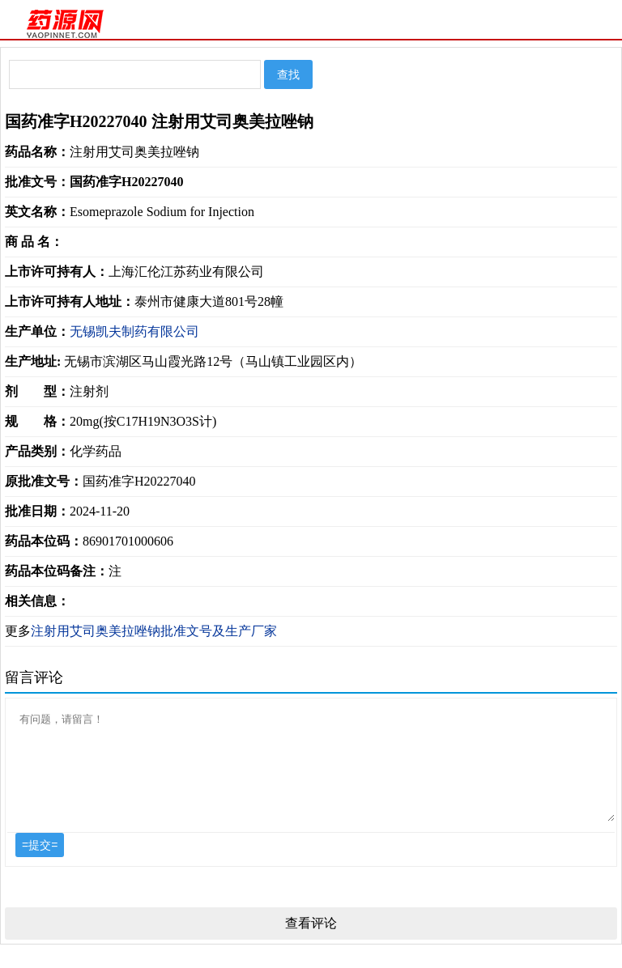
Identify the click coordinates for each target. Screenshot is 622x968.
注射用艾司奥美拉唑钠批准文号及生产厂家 (154, 631)
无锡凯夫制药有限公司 (134, 331)
